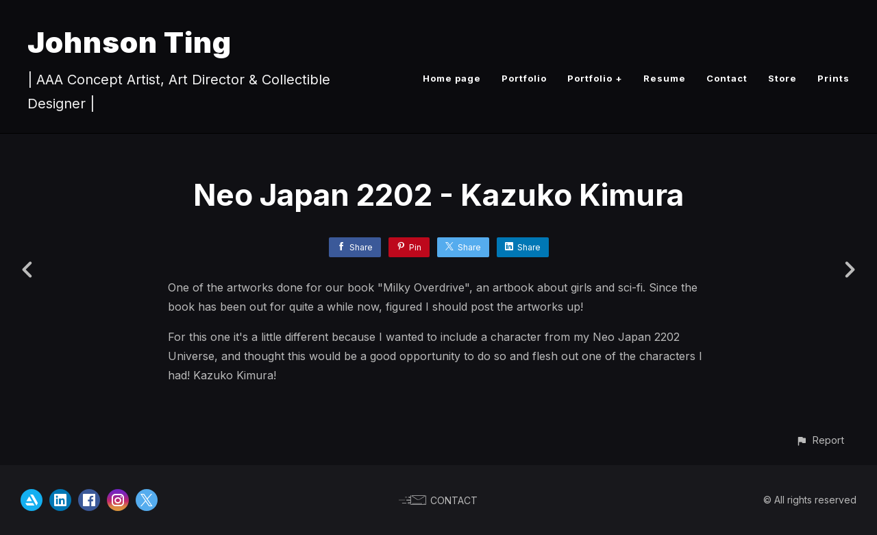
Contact (727, 78)
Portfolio (524, 78)
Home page (452, 78)
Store (782, 78)
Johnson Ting (129, 42)
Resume (664, 78)
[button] (820, 440)
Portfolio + (595, 78)
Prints (833, 78)
